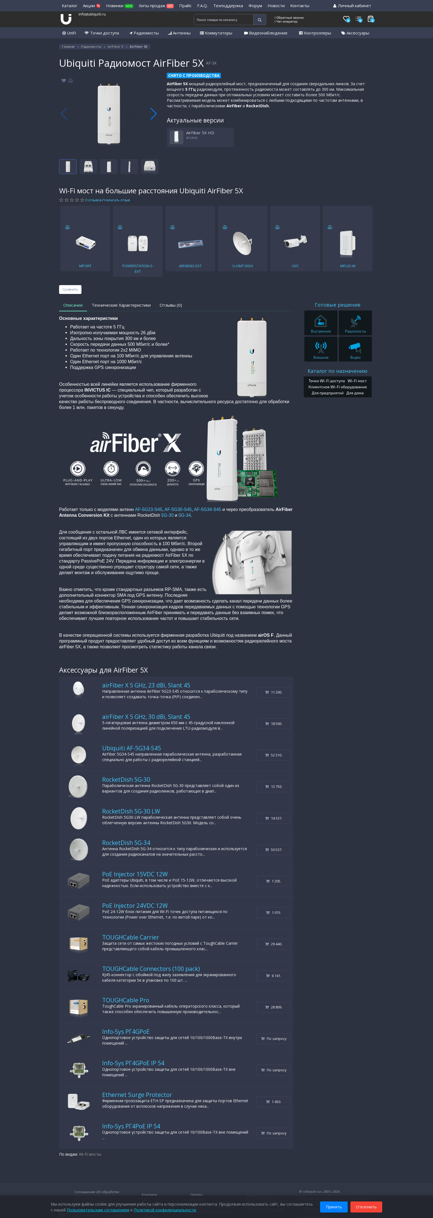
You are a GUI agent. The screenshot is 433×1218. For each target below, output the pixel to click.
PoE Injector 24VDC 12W (135, 905)
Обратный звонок (289, 17)
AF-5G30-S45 (178, 509)
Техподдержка (228, 5)
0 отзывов (93, 200)
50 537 (273, 849)
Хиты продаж (156, 5)
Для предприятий (328, 392)
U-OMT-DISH (243, 265)
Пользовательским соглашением (98, 1209)
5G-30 (167, 515)
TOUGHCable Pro (125, 1000)
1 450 (273, 1101)
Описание (73, 305)
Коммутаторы (216, 33)
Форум (255, 5)
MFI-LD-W (347, 265)
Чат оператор (285, 21)
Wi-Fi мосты (90, 1154)
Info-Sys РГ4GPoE (126, 1031)
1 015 (273, 912)
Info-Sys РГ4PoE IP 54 (131, 1126)
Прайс (185, 5)
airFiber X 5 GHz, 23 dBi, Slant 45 (146, 685)
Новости (276, 5)
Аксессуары (355, 33)
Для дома (355, 392)
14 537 (273, 818)
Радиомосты (144, 33)
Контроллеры (315, 33)
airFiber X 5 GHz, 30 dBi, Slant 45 (146, 717)
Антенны (179, 33)
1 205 (273, 881)
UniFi (69, 33)
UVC (295, 265)
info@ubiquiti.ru (92, 14)
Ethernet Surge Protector (137, 1095)
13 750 (273, 786)
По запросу (274, 1038)
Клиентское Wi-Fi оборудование (337, 386)
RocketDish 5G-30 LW (131, 811)
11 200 (273, 692)
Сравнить (70, 289)
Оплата (196, 1194)
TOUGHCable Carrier (130, 937)
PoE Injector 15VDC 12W (135, 874)
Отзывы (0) (171, 305)
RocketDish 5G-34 (126, 843)
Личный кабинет (352, 5)
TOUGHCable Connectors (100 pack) (151, 969)
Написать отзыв (117, 200)
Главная (68, 46)
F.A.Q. (202, 5)
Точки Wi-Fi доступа (326, 380)
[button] (153, 114)
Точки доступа (102, 33)
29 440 (273, 943)
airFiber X (115, 46)
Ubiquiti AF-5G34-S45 (131, 748)
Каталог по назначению (338, 371)
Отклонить (366, 1206)
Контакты (299, 5)
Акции (92, 5)
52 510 (273, 755)
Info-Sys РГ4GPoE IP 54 (133, 1063)
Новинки (119, 5)
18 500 (273, 723)
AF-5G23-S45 (148, 509)
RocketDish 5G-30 (126, 779)
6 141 (273, 975)
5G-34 (184, 515)
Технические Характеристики (121, 305)
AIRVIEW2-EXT (190, 265)
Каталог (69, 5)
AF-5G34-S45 (207, 509)
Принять (334, 1206)
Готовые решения (337, 304)
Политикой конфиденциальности (165, 1209)
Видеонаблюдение (265, 33)
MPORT (85, 265)
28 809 (273, 1007)
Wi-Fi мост (357, 380)
